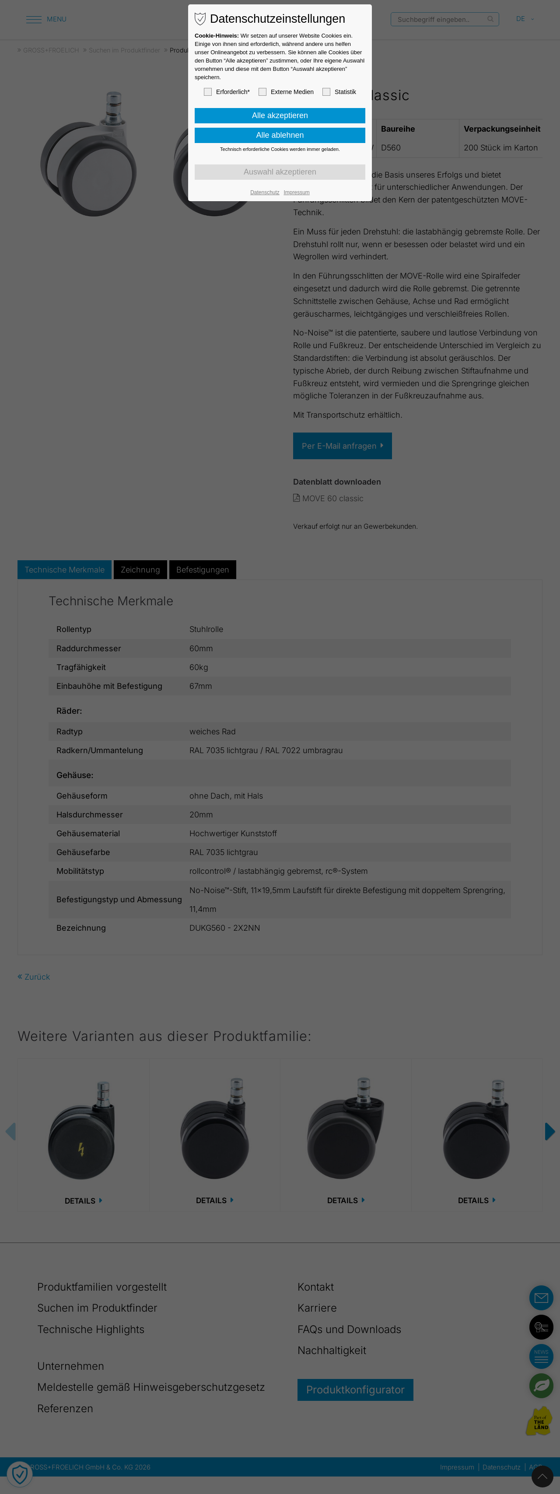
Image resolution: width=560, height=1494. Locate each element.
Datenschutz (265, 192)
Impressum (296, 192)
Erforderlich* (227, 92)
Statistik (339, 92)
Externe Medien (286, 92)
